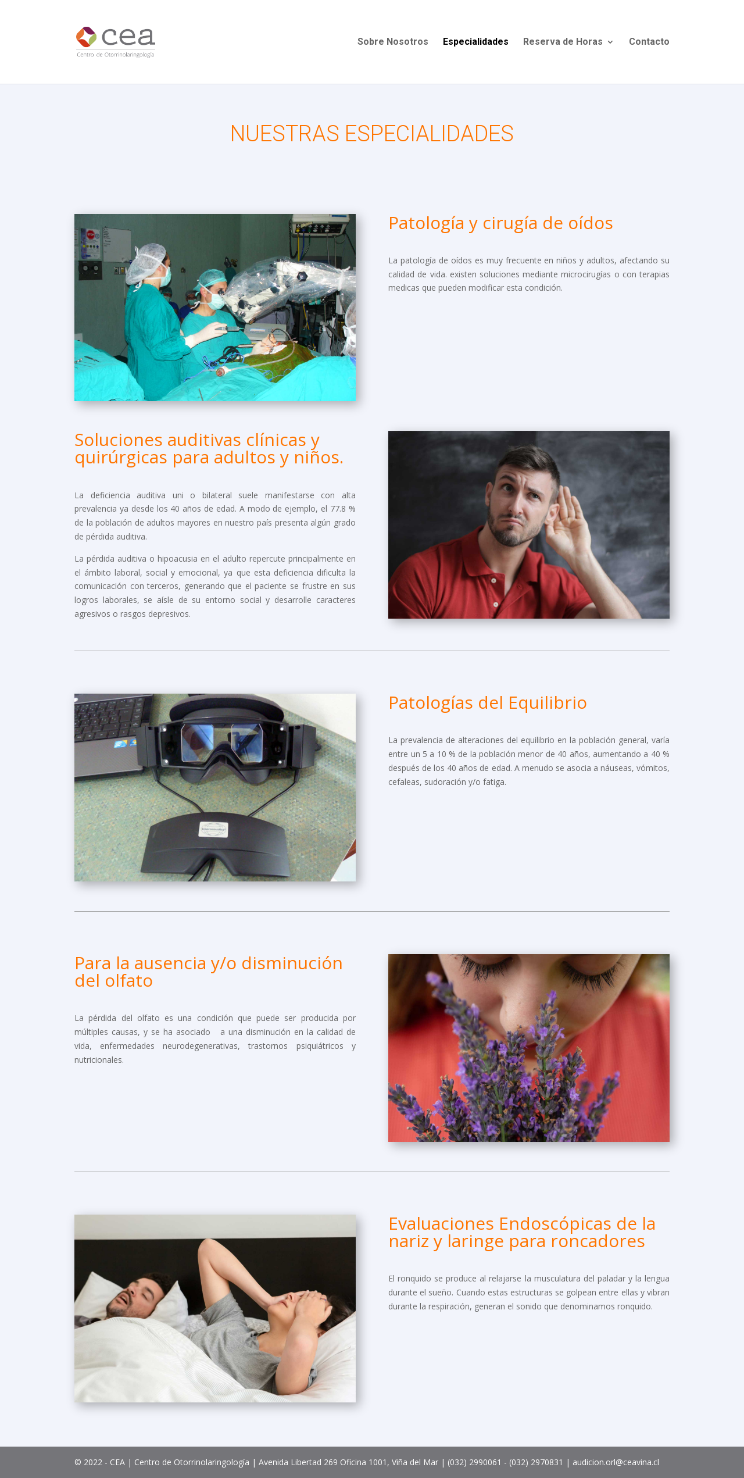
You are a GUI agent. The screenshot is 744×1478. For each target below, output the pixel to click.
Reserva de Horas (563, 42)
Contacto (649, 42)
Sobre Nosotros (392, 42)
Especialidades (476, 42)
